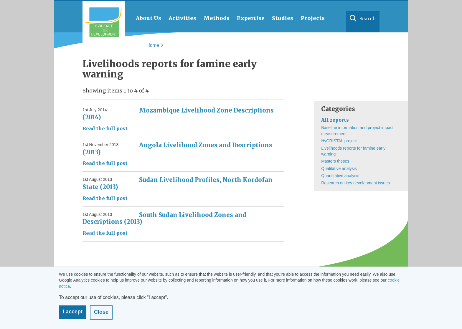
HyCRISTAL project (339, 140)
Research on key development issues (355, 183)
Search (367, 19)
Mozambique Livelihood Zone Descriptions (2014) (178, 114)
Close (101, 312)
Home (152, 45)
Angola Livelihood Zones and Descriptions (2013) (177, 148)
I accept (72, 312)
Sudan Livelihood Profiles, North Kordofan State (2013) (177, 183)
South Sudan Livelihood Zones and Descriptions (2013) (164, 218)
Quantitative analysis (340, 175)
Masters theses (335, 161)
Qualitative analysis (339, 168)
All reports (335, 120)
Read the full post (105, 128)
